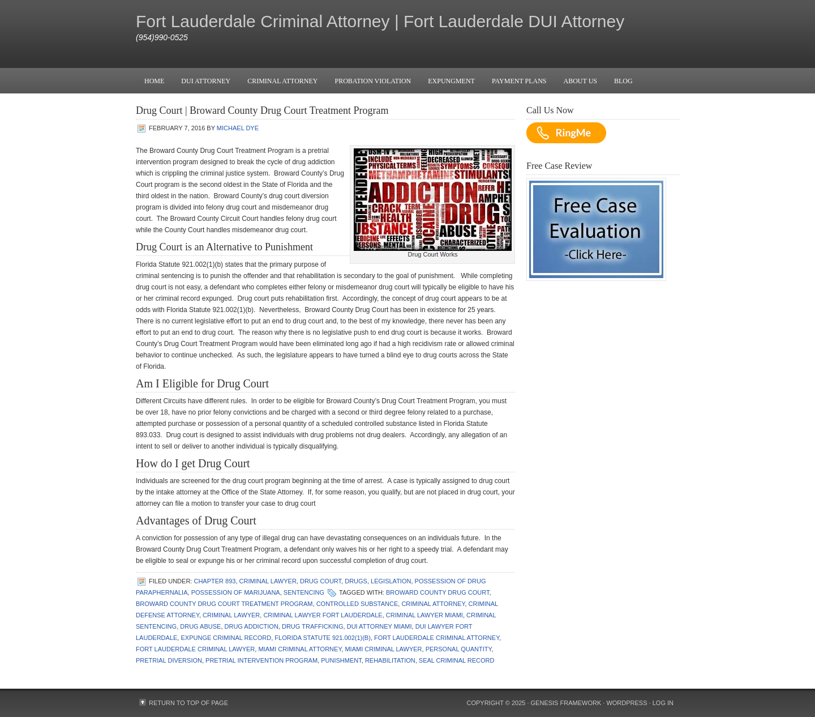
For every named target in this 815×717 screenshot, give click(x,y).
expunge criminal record (226, 637)
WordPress (626, 702)
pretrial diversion (169, 660)
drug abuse (200, 626)
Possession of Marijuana (235, 592)
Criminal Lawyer (268, 581)
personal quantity (459, 649)
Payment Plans (519, 81)
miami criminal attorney (299, 649)
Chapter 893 (214, 581)
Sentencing (304, 592)
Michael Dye (238, 128)
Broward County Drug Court (438, 592)
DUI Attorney (205, 81)
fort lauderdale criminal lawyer (195, 649)
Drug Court (320, 581)
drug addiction (251, 626)
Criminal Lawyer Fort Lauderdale (322, 615)
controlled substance (357, 603)
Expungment (451, 81)
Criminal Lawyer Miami (424, 615)
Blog (623, 81)
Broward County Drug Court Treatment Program (224, 603)
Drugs (356, 581)
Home (154, 81)
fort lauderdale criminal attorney (436, 637)
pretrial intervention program (261, 660)
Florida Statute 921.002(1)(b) (322, 637)
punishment (341, 660)
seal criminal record (457, 660)
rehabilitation (390, 660)
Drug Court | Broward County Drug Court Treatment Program (262, 110)
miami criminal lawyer (383, 649)
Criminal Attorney (282, 81)
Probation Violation (372, 81)
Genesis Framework (566, 702)
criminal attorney (433, 603)
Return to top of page (188, 702)
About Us (580, 81)
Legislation (391, 581)
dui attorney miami (379, 626)
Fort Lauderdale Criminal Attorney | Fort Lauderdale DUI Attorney (380, 21)
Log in (663, 702)
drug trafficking (313, 626)
